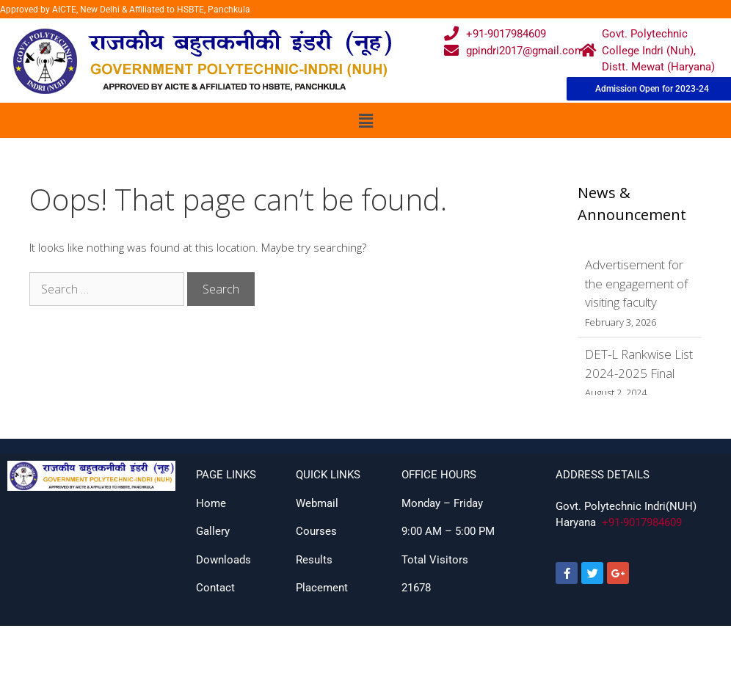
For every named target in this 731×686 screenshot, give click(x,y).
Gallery (213, 531)
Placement (322, 587)
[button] (365, 120)
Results (314, 559)
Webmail (317, 503)
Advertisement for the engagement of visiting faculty (636, 283)
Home (211, 503)
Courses (316, 531)
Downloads (223, 559)
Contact (215, 587)
